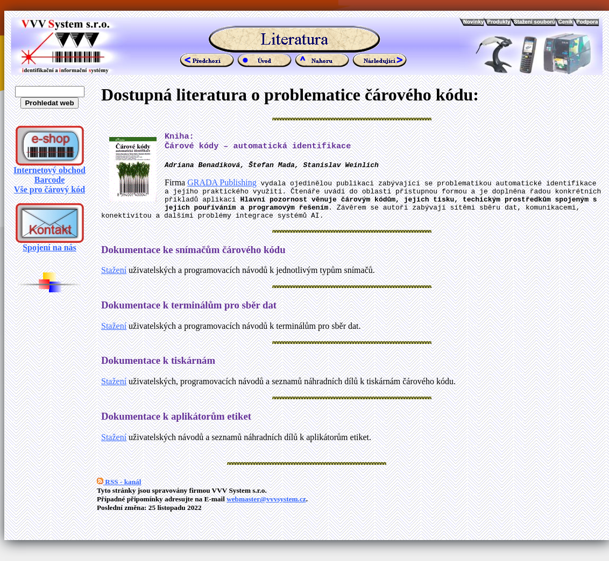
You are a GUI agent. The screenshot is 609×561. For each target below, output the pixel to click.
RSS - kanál (119, 492)
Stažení (113, 280)
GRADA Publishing (221, 186)
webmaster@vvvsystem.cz (266, 509)
